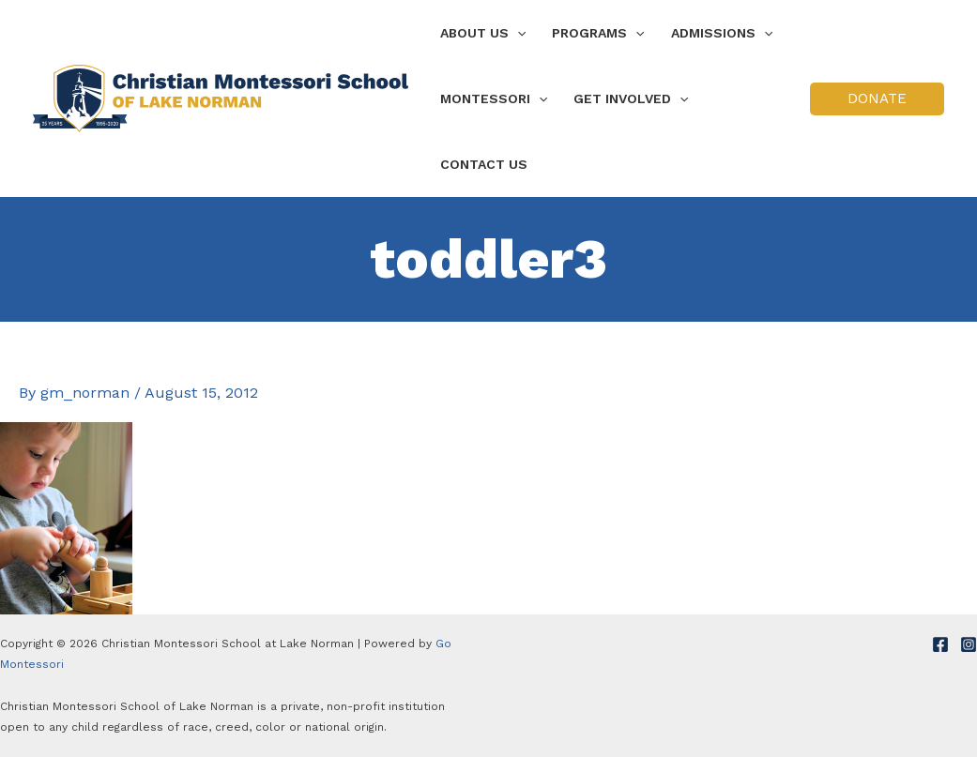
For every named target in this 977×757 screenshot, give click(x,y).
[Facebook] (940, 644)
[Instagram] (968, 644)
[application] (517, 33)
